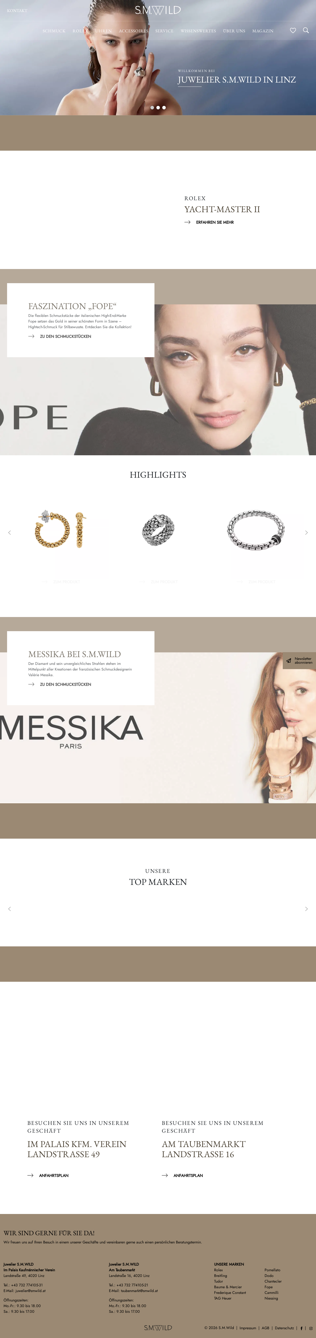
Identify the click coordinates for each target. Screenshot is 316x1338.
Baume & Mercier (228, 1287)
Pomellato (272, 1270)
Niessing (271, 1298)
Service (164, 30)
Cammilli (272, 1292)
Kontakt (17, 10)
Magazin (263, 30)
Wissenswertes (198, 30)
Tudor (218, 1281)
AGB (265, 1328)
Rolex (218, 1270)
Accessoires (133, 30)
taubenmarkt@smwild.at (139, 1290)
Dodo (269, 1275)
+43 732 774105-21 (132, 1285)
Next (306, 533)
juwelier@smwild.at (31, 1290)
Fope (269, 1287)
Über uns (234, 30)
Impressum (248, 1328)
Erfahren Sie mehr (215, 222)
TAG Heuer (222, 1298)
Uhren (103, 30)
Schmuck (54, 30)
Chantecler (273, 1281)
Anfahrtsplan (53, 1175)
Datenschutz (284, 1328)
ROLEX (80, 30)
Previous (9, 533)
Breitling (220, 1275)
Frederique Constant (230, 1292)
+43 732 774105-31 (27, 1285)
